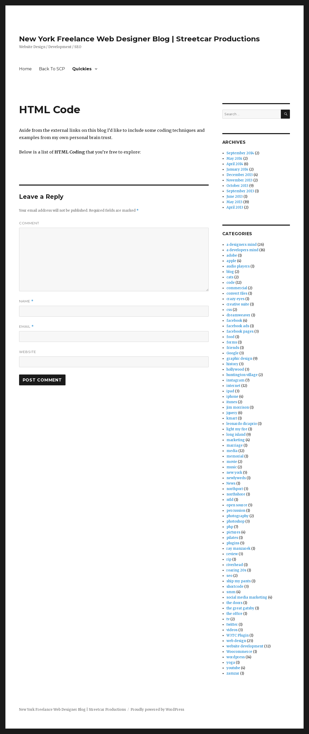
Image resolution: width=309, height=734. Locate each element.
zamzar (232, 673)
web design (236, 641)
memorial (234, 456)
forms (231, 342)
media (232, 451)
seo (229, 576)
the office (234, 613)
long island (236, 434)
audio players (238, 266)
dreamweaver (238, 315)
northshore (235, 494)
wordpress (235, 657)
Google (232, 353)
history (232, 364)
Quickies (82, 68)
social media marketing (246, 597)
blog (230, 272)
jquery (231, 413)
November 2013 (239, 180)
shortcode (234, 586)
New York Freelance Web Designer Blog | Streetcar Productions (139, 38)
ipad (230, 391)
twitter (232, 624)
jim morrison (237, 407)
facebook (234, 320)
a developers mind (242, 250)
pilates (232, 538)
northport (234, 489)
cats (229, 277)
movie (231, 462)
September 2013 (240, 191)
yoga (230, 662)
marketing (235, 440)
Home (25, 68)
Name (26, 301)
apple (231, 261)
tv (228, 619)
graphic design (239, 358)
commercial (236, 288)
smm (230, 592)
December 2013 (239, 175)
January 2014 (237, 169)
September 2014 (240, 153)
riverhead (234, 565)
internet (233, 386)
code (230, 282)
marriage (234, 445)
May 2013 (234, 202)
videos (232, 630)
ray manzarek (238, 548)
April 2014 (234, 164)
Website (27, 352)
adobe (231, 255)
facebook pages (240, 331)
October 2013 (237, 186)
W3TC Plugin (237, 635)
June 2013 (234, 196)
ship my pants (238, 581)
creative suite (237, 304)
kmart (231, 418)
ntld (229, 500)
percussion (235, 510)
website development (244, 646)
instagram (235, 380)
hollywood (235, 369)
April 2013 (234, 207)
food (230, 337)
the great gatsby (240, 608)
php (229, 527)
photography (237, 516)
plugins (232, 543)
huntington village (242, 375)
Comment (29, 223)
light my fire (236, 429)
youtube (233, 668)
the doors (234, 603)
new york (234, 472)
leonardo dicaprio (241, 424)
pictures (233, 532)
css (229, 310)
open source (236, 505)
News (230, 483)
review (232, 554)
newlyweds (236, 478)
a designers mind (241, 244)
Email (26, 326)
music (231, 467)
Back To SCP (52, 68)
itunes (231, 402)
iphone (232, 396)
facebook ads (237, 326)
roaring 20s (236, 570)
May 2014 (234, 158)
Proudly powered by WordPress (157, 709)
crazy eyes (235, 299)
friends (232, 348)
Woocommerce (239, 651)
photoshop (235, 521)
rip (228, 559)
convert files (236, 293)
